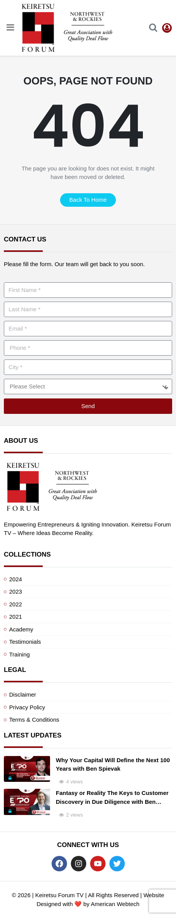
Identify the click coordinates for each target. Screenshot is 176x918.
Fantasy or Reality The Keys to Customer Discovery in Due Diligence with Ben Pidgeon (112, 798)
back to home (88, 199)
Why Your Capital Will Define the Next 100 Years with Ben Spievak (113, 764)
